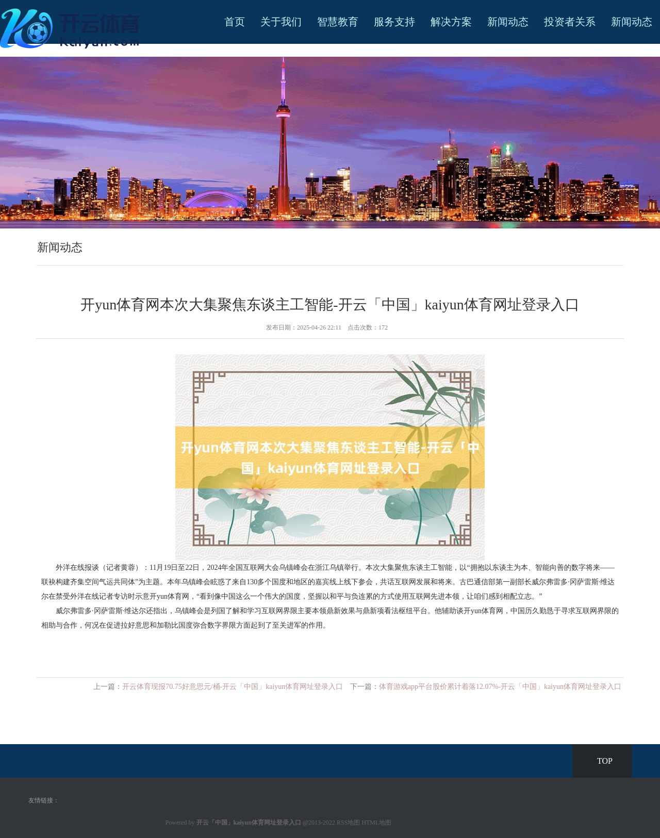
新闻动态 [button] (631, 21)
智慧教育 (337, 21)
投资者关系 (570, 21)
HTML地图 (376, 822)
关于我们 (281, 21)
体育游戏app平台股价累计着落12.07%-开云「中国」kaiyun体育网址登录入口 (500, 687)
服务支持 (394, 21)
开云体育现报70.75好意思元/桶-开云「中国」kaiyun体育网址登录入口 (232, 687)
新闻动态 (508, 21)
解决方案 (451, 21)
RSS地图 (348, 822)
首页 (234, 21)
